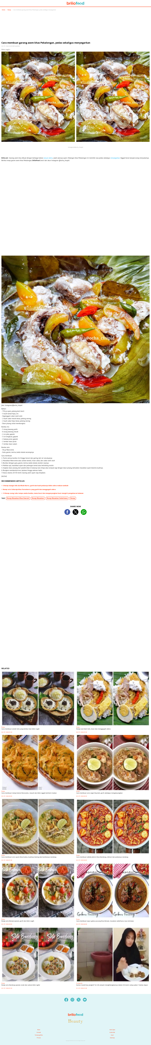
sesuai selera (48, 158)
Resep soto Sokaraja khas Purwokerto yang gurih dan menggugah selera (29, 489)
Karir (112, 1035)
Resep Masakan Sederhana (57, 498)
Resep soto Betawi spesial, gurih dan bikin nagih (17, 921)
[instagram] (72, 999)
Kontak (39, 1032)
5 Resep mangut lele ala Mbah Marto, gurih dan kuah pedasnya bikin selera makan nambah (35, 485)
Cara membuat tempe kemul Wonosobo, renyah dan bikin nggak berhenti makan (29, 793)
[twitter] (79, 999)
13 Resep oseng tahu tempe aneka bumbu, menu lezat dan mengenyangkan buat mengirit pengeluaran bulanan (43, 493)
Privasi (39, 1038)
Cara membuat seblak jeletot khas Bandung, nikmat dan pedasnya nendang (102, 857)
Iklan (38, 1030)
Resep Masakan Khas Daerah (18, 498)
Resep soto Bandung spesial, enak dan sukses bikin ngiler (20, 985)
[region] (75, 26)
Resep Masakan (38, 498)
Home (3, 10)
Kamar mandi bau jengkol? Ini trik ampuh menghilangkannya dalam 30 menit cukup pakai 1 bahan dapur (112, 985)
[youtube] (85, 999)
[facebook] (66, 999)
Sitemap (112, 1038)
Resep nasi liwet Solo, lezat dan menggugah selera (93, 729)
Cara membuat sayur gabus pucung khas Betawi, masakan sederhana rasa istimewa (105, 921)
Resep (9, 10)
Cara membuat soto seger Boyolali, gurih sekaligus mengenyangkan (99, 793)
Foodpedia (79, 983)
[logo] (75, 1011)
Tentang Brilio (39, 1035)
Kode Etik (112, 1032)
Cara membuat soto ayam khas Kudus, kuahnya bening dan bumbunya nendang (28, 857)
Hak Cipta (112, 1030)
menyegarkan (115, 158)
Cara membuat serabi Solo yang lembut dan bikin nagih (20, 729)
